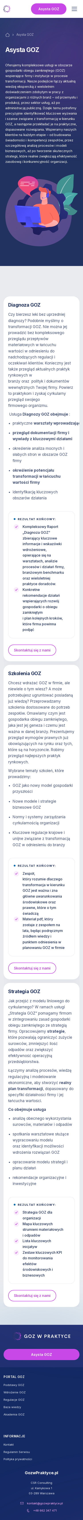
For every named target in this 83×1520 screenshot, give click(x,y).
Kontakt (9, 1444)
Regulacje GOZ (14, 1399)
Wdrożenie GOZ (15, 1392)
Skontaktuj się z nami (32, 650)
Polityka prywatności (18, 1459)
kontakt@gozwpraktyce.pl (45, 1503)
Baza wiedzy (12, 1407)
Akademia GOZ (14, 1414)
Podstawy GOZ (14, 1385)
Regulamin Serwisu (17, 1452)
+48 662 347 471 (45, 1510)
